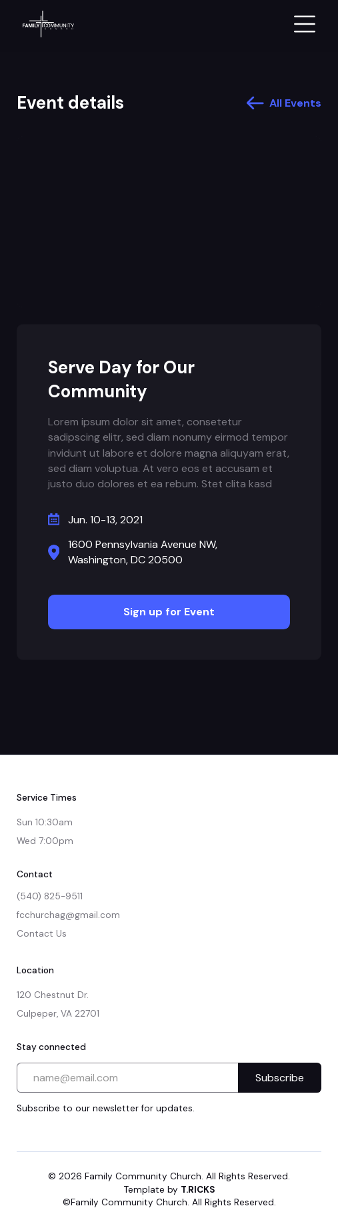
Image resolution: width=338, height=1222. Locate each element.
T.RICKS (198, 1189)
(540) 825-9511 (50, 896)
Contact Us (42, 933)
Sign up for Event (169, 612)
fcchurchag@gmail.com (68, 915)
